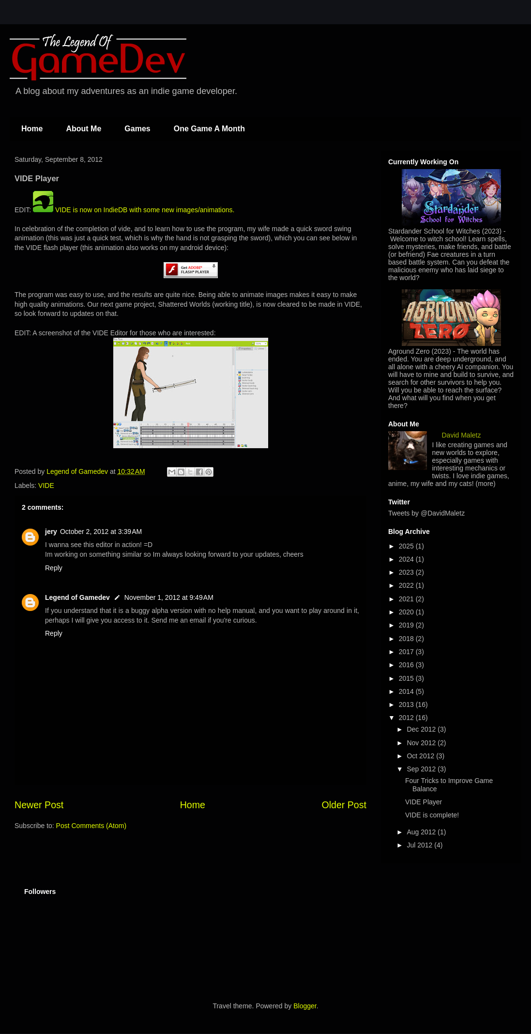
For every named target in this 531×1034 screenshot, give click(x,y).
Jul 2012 (420, 845)
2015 (407, 678)
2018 (407, 638)
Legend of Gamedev (77, 597)
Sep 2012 (422, 769)
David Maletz (461, 435)
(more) (486, 483)
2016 (407, 665)
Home (32, 129)
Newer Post (39, 804)
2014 (407, 691)
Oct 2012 (421, 756)
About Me (83, 129)
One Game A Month (209, 129)
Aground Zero (409, 351)
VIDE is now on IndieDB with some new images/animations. (133, 210)
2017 (407, 652)
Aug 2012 (422, 832)
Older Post (343, 804)
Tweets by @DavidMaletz (426, 513)
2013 (407, 704)
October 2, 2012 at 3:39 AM (101, 531)
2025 (407, 546)
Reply (53, 568)
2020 (407, 612)
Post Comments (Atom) (91, 826)
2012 (407, 717)
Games (137, 129)
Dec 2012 (422, 729)
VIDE (46, 485)
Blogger (304, 1006)
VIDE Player (423, 802)
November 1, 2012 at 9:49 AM (168, 597)
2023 (407, 572)
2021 (407, 599)
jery (51, 531)
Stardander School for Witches (434, 231)
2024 (407, 559)
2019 (407, 625)
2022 (407, 585)
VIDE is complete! (432, 815)
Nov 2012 (422, 743)
